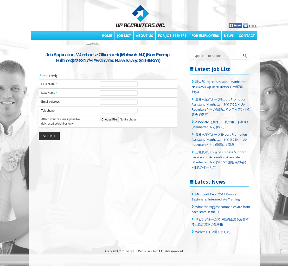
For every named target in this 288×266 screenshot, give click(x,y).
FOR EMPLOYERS (205, 35)
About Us (144, 35)
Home (107, 35)
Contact (247, 35)
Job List (124, 35)
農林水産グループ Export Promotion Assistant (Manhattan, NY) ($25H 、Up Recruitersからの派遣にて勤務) (219, 139)
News (229, 35)
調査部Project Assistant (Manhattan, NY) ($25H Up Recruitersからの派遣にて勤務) (220, 87)
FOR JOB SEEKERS (172, 35)
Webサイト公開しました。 (214, 232)
